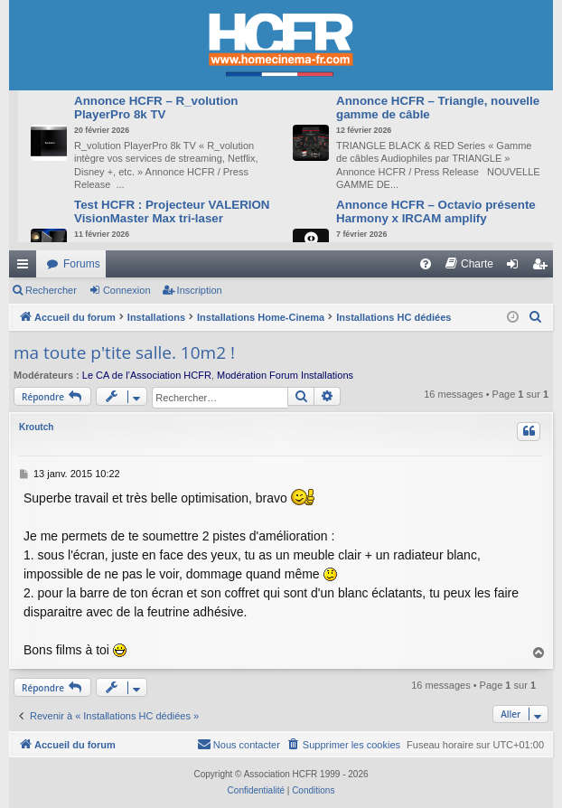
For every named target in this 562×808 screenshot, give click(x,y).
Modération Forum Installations (285, 375)
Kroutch (36, 427)
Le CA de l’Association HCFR (146, 375)
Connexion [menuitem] (516, 267)
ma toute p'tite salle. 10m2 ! (124, 352)
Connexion (127, 290)
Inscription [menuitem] (543, 267)
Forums (81, 264)
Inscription (199, 290)
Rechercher (51, 290)
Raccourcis (26, 267)
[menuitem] (425, 263)
